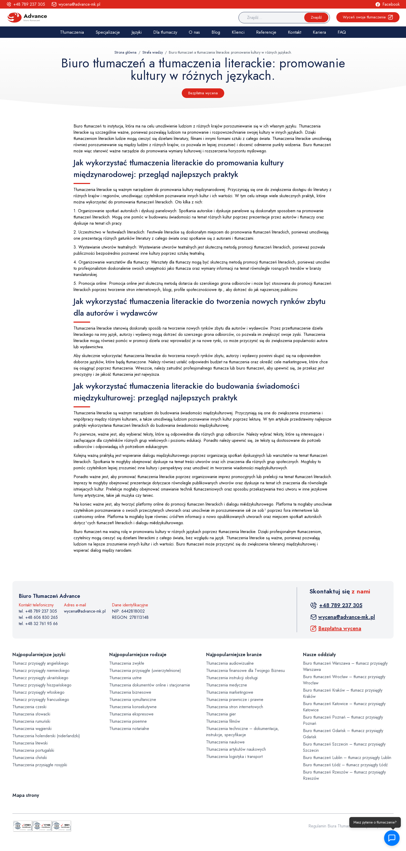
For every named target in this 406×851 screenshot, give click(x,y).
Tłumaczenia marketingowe (229, 692)
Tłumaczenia (72, 32)
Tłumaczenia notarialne (129, 729)
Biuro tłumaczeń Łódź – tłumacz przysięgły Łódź (345, 765)
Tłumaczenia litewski (30, 743)
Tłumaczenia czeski (29, 707)
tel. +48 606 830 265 (38, 617)
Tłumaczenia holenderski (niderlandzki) (46, 736)
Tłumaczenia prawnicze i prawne (234, 700)
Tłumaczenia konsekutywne (133, 707)
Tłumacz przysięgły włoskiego (38, 692)
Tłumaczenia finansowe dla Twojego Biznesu (245, 670)
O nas (194, 32)
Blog (216, 32)
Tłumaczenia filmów (223, 721)
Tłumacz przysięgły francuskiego (40, 700)
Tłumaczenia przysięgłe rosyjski (39, 765)
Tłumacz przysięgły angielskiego (40, 663)
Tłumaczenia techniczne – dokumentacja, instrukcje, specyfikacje (242, 732)
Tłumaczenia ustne (125, 678)
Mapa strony (25, 795)
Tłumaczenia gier (221, 714)
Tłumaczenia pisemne (128, 721)
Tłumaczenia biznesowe (130, 692)
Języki (137, 32)
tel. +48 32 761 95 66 (38, 624)
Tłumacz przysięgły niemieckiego (41, 670)
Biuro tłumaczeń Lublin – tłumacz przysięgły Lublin (347, 758)
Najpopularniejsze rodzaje (137, 654)
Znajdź (316, 17)
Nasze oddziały (319, 654)
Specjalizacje (108, 32)
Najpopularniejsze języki (38, 654)
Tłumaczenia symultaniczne (132, 700)
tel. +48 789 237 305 (38, 611)
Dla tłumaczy (165, 32)
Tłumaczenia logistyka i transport (234, 757)
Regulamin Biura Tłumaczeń (332, 826)
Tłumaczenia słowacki (31, 714)
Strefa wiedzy (152, 52)
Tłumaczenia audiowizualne (230, 663)
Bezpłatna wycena (203, 93)
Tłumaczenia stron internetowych (234, 707)
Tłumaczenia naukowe (225, 742)
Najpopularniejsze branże (234, 654)
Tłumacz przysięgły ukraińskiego (40, 678)
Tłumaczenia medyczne (226, 685)
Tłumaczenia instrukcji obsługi (232, 678)
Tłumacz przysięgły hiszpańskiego (41, 685)
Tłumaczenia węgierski (32, 729)
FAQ (342, 32)
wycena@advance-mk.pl (85, 611)
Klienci (238, 32)
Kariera (319, 32)
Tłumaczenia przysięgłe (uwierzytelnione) (145, 670)
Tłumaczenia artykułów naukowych (236, 749)
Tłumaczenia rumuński (31, 721)
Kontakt (294, 32)
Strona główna (125, 52)
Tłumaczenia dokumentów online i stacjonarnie (149, 685)
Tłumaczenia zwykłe (126, 663)
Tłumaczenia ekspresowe (131, 714)
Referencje (266, 32)
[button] (392, 838)
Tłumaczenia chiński (29, 758)
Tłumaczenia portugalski (33, 750)
